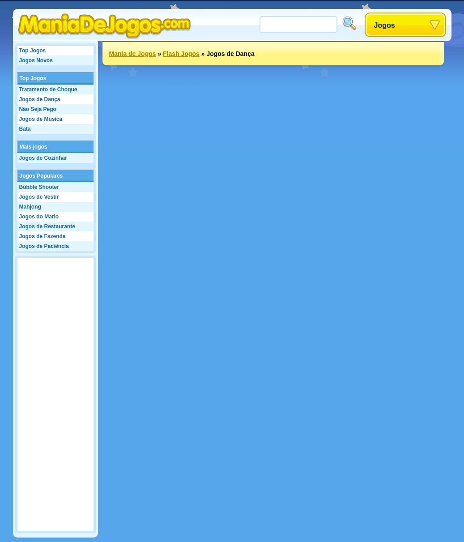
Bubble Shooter (39, 187)
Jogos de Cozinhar (43, 158)
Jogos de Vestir (39, 197)
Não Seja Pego (37, 109)
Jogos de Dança (39, 99)
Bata (25, 129)
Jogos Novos (36, 60)
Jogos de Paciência (44, 246)
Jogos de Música (41, 119)
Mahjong (30, 207)
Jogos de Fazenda (42, 236)
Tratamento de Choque (48, 89)
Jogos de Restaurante (47, 226)
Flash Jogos (181, 53)
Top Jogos (32, 50)
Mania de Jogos (132, 53)
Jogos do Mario (39, 216)
